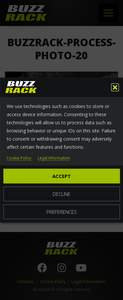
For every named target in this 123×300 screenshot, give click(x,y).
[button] (115, 87)
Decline (61, 193)
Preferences (61, 211)
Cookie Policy (18, 158)
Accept (61, 175)
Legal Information (54, 158)
